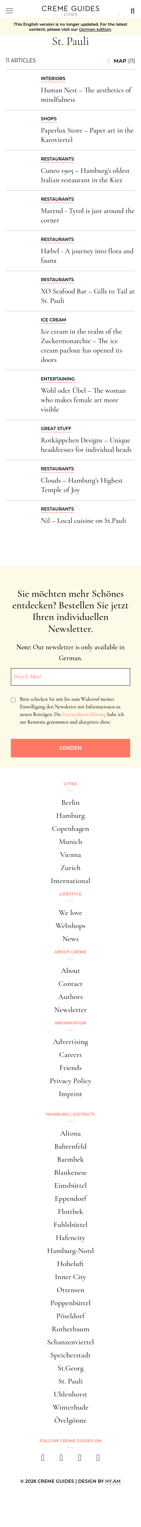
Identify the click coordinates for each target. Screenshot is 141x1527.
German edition (95, 29)
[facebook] (43, 1459)
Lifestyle (70, 893)
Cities (70, 783)
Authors (70, 996)
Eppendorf (70, 1198)
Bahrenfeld (70, 1146)
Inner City (70, 1276)
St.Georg (70, 1368)
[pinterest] (79, 1459)
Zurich (70, 867)
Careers (70, 1054)
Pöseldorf (70, 1315)
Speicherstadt (70, 1355)
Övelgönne (70, 1420)
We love (70, 912)
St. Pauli (70, 1381)
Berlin (70, 802)
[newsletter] (98, 1459)
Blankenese (70, 1172)
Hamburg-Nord (70, 1250)
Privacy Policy (70, 1080)
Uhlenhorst (70, 1394)
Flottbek (70, 1211)
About (70, 970)
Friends (70, 1067)
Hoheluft (70, 1263)
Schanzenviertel (70, 1342)
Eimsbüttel (70, 1185)
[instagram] (61, 1459)
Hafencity (70, 1237)
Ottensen (70, 1289)
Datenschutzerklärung (84, 714)
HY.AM (113, 1481)
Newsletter (70, 1009)
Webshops (71, 925)
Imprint (70, 1093)
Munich (70, 841)
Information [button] (70, 1022)
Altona (70, 1133)
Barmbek (70, 1159)
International (70, 880)
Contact (70, 983)
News (70, 938)
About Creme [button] (71, 951)
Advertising (70, 1041)
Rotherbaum (70, 1328)
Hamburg (70, 815)
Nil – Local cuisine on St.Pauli (83, 520)
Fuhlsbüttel (70, 1224)
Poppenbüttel (70, 1302)
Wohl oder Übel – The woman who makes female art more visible (83, 400)
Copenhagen (70, 828)
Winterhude (70, 1407)
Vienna (70, 854)
